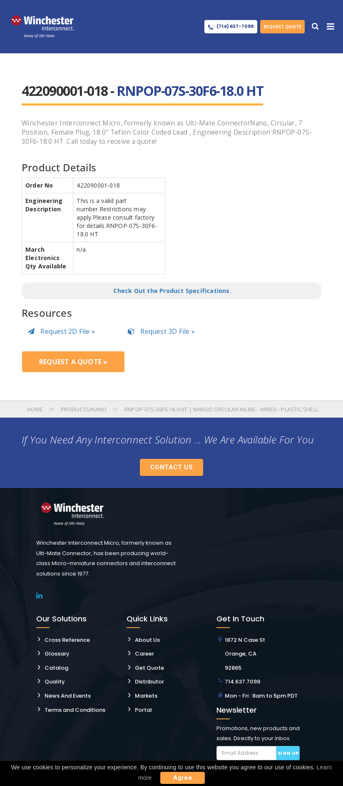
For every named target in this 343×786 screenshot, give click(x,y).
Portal (143, 710)
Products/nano (84, 409)
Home (35, 409)
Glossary (57, 654)
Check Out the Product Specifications (171, 291)
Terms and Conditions (75, 710)
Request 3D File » (161, 331)
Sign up (288, 753)
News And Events (68, 696)
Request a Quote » (73, 361)
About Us (147, 640)
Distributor (149, 682)
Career (144, 654)
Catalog (56, 668)
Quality (55, 682)
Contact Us (171, 467)
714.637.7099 (242, 682)
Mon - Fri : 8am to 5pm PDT (261, 696)
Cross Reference (67, 640)
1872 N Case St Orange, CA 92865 (245, 654)
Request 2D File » (61, 331)
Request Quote (282, 27)
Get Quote (149, 668)
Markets (146, 696)
